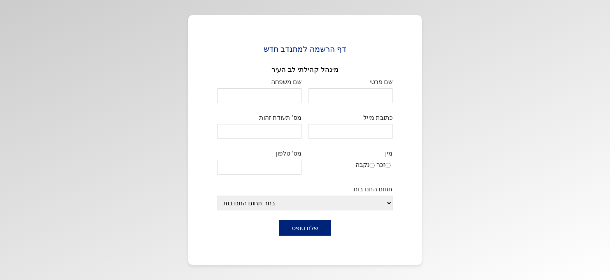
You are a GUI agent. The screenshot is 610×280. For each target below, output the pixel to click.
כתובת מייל (378, 117)
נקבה (363, 164)
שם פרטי (381, 81)
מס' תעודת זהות (280, 117)
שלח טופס (305, 228)
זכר (381, 164)
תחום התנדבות (373, 189)
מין (389, 153)
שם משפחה (286, 81)
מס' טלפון (288, 153)
